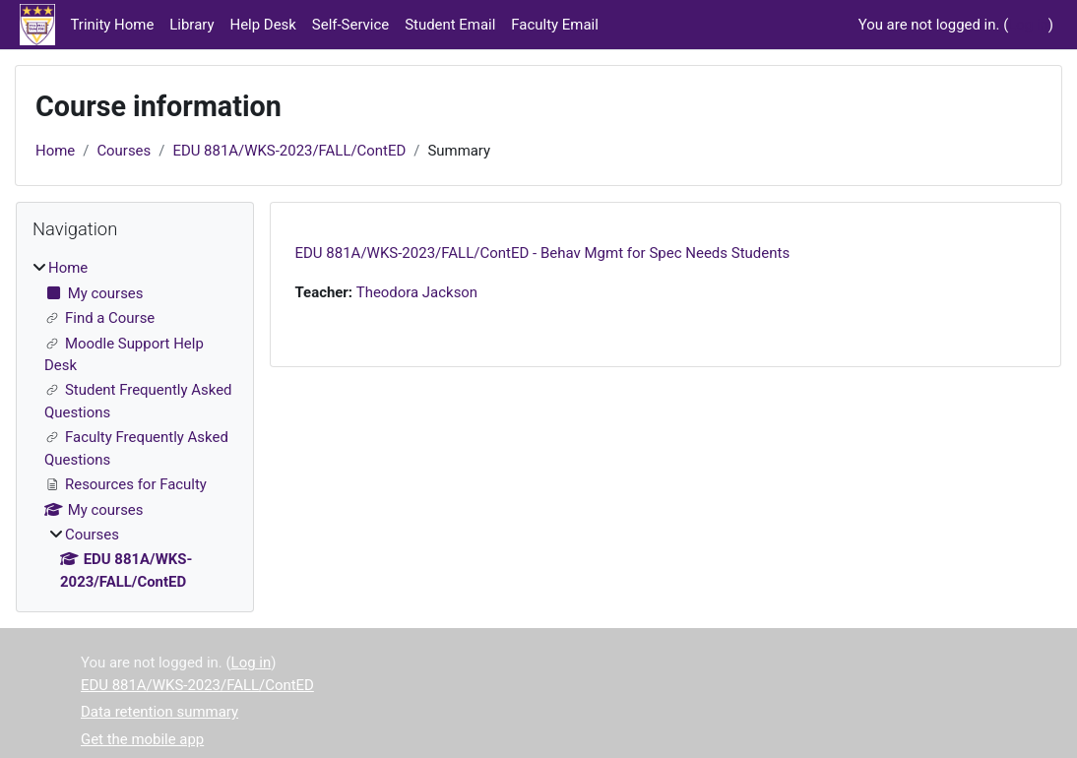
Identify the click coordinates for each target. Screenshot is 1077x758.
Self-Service (350, 24)
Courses (123, 150)
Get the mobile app (142, 739)
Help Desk (263, 24)
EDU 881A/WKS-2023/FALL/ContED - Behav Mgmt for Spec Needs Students (543, 253)
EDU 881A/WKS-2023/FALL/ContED (289, 150)
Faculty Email (554, 24)
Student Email (450, 24)
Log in (1028, 24)
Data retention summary (159, 712)
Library (191, 24)
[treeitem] (134, 425)
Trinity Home (113, 24)
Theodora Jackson (416, 292)
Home (55, 150)
